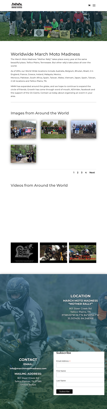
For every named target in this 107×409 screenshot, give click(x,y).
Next (92, 172)
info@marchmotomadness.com (28, 368)
